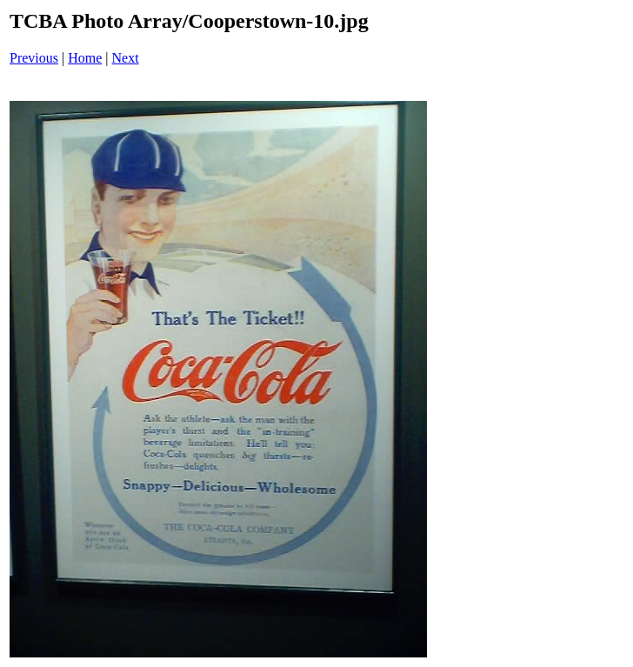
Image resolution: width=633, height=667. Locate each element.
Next (125, 57)
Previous (34, 57)
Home (85, 57)
